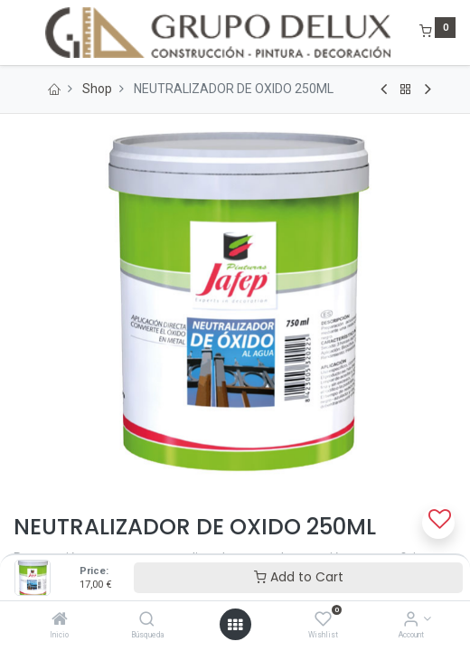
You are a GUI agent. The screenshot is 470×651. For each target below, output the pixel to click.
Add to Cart (298, 577)
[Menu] (15, 32)
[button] (438, 522)
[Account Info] (410, 620)
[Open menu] (235, 625)
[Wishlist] (323, 620)
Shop (97, 88)
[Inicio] (60, 620)
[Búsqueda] (146, 620)
